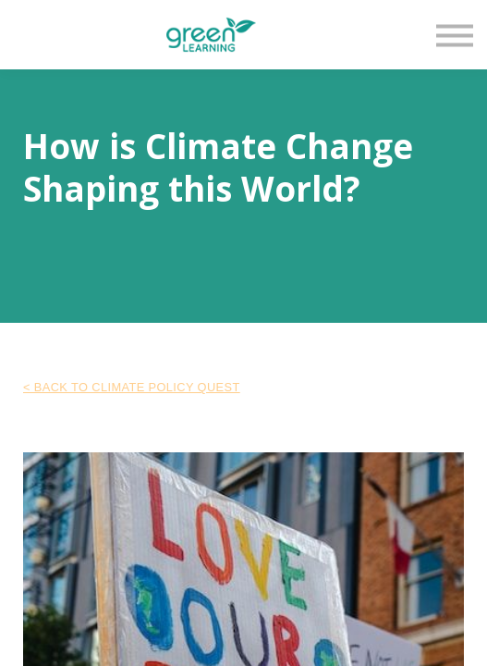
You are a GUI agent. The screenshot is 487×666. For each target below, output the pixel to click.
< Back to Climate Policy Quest (131, 387)
